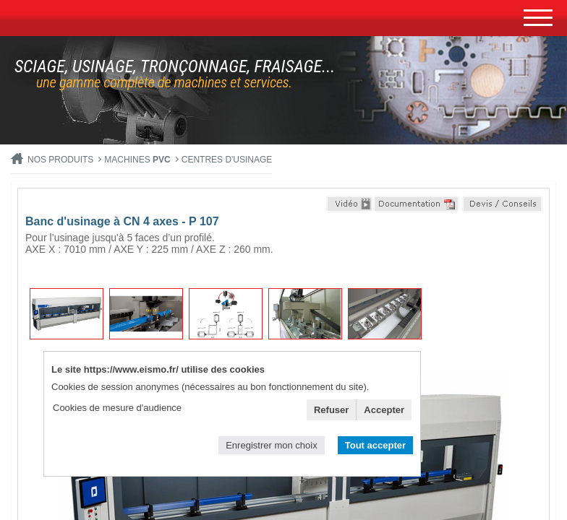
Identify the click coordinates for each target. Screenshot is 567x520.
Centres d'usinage (227, 160)
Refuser (331, 409)
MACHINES (137, 160)
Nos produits (60, 160)
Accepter (384, 409)
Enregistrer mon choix (271, 445)
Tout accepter (375, 445)
